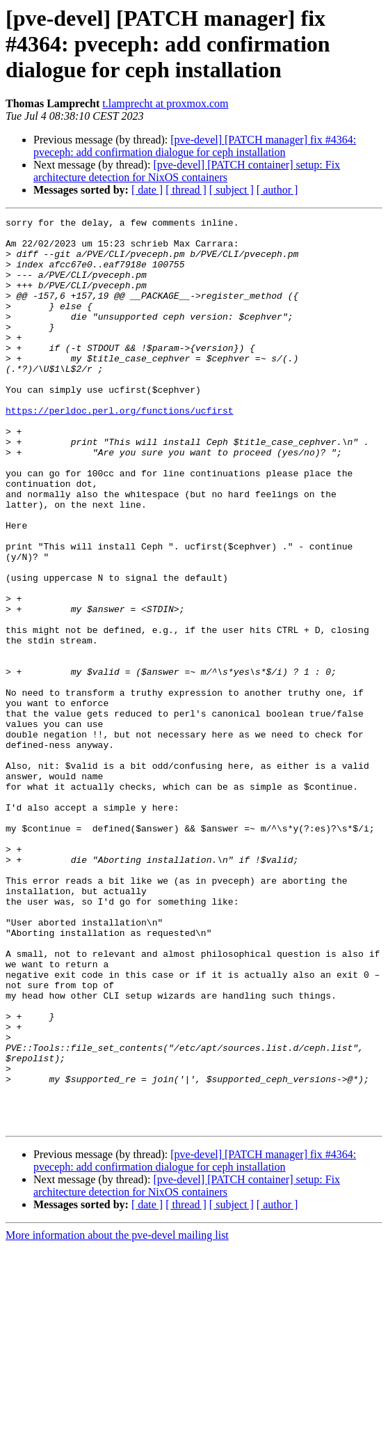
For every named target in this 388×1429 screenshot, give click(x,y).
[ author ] (277, 190)
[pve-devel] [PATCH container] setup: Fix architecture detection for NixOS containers (186, 171)
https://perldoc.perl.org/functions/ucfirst (120, 450)
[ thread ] (186, 190)
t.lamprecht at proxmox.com (165, 103)
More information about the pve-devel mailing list (117, 1417)
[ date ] (147, 190)
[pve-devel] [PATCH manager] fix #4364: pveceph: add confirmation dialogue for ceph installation (194, 146)
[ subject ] (231, 190)
